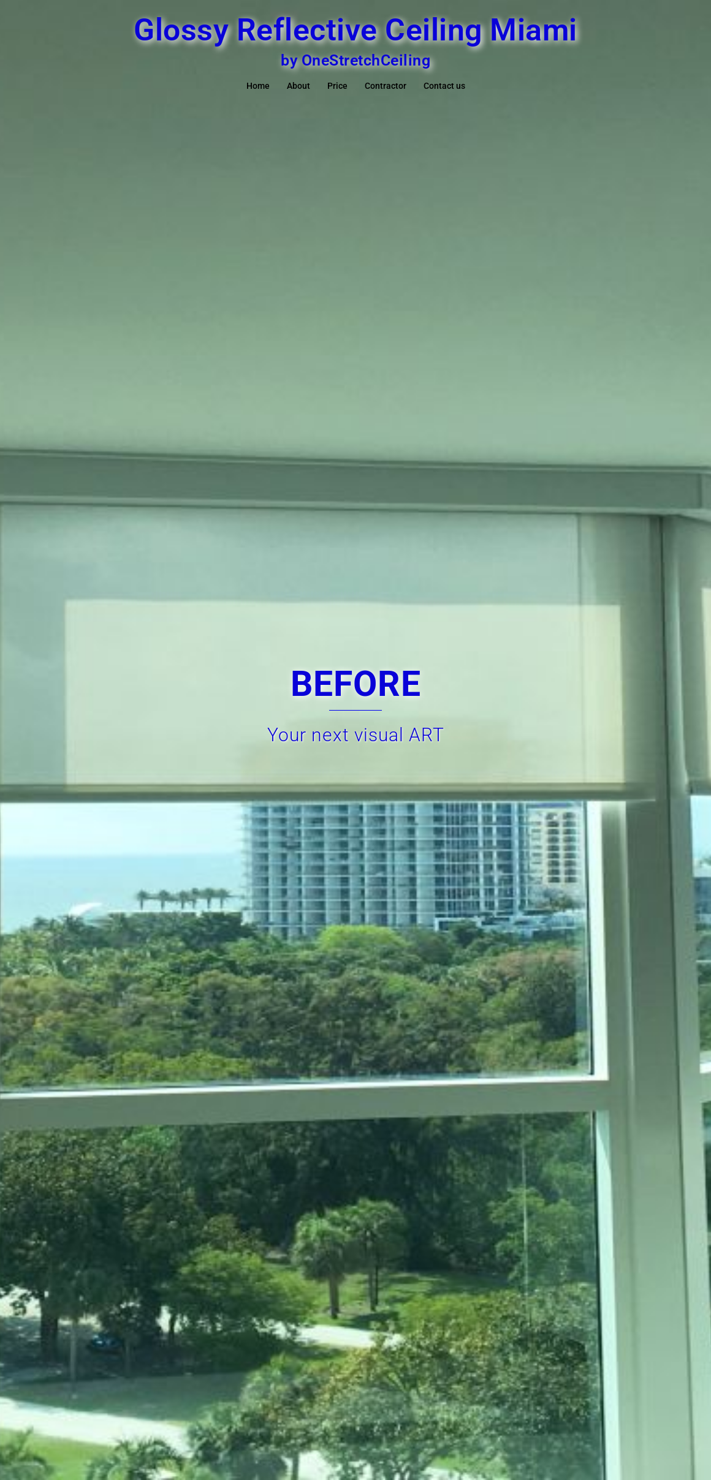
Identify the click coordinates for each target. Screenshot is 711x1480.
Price (337, 86)
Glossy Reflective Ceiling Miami (355, 30)
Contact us (444, 86)
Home (258, 86)
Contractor (385, 86)
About (298, 86)
